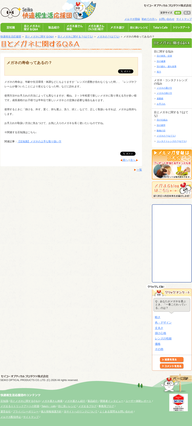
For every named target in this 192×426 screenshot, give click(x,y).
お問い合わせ (166, 19)
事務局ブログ (106, 406)
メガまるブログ (87, 406)
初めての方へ (149, 19)
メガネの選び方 (164, 88)
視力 (159, 72)
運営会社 (5, 411)
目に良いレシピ (67, 406)
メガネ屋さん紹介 (75, 400)
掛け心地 (160, 333)
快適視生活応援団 (10, 36)
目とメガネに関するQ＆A (25, 400)
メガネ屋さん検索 (52, 400)
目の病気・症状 (164, 56)
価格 (157, 343)
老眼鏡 (160, 98)
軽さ (157, 317)
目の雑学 (161, 125)
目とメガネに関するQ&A (39, 36)
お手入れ (161, 104)
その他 (159, 349)
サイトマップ (184, 19)
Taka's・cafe (48, 406)
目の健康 (161, 61)
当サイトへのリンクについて (80, 411)
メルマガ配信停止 (10, 416)
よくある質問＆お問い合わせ (116, 411)
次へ (133, 159)
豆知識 (4, 400)
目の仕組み (162, 120)
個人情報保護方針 (51, 411)
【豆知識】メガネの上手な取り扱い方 (39, 141)
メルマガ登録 (132, 19)
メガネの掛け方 (164, 93)
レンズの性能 (163, 338)
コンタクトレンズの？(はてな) (172, 141)
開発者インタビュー (111, 400)
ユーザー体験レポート (138, 400)
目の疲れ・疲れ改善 (166, 66)
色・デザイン (163, 322)
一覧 (139, 169)
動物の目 (161, 130)
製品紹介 (93, 400)
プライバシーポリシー (26, 411)
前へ (125, 159)
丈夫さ (159, 328)
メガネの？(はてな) (108, 36)
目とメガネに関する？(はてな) (75, 36)
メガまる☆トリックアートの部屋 (19, 406)
